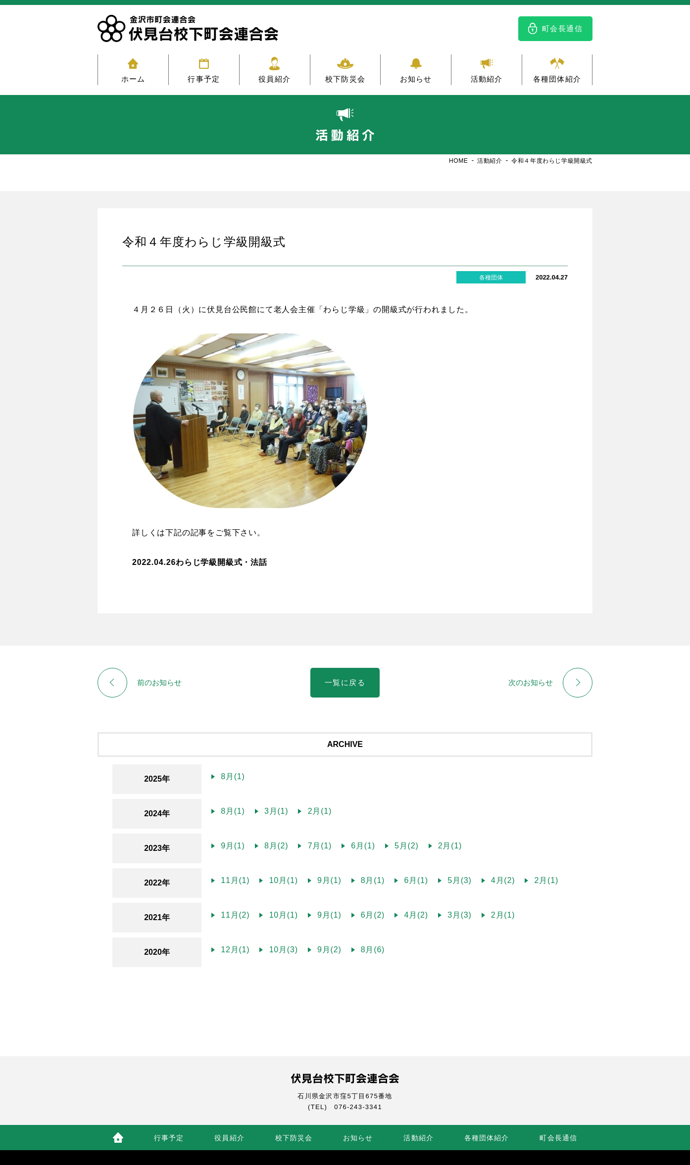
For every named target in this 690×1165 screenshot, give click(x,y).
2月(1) (318, 811)
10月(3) (281, 949)
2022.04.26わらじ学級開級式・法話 (199, 562)
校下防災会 (345, 79)
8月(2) (275, 845)
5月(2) (405, 845)
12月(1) (233, 949)
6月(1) (361, 845)
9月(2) (328, 949)
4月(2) (502, 880)
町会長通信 (562, 28)
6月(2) (371, 915)
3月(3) (458, 915)
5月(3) (458, 880)
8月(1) (231, 776)
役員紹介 (274, 79)
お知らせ (416, 79)
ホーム (133, 79)
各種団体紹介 (557, 79)
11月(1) (233, 880)
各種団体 (491, 277)
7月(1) (318, 845)
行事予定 (204, 79)
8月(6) (371, 949)
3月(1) (275, 811)
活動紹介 (487, 79)
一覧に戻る (345, 682)
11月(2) (233, 915)
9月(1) (231, 845)
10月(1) (281, 880)
